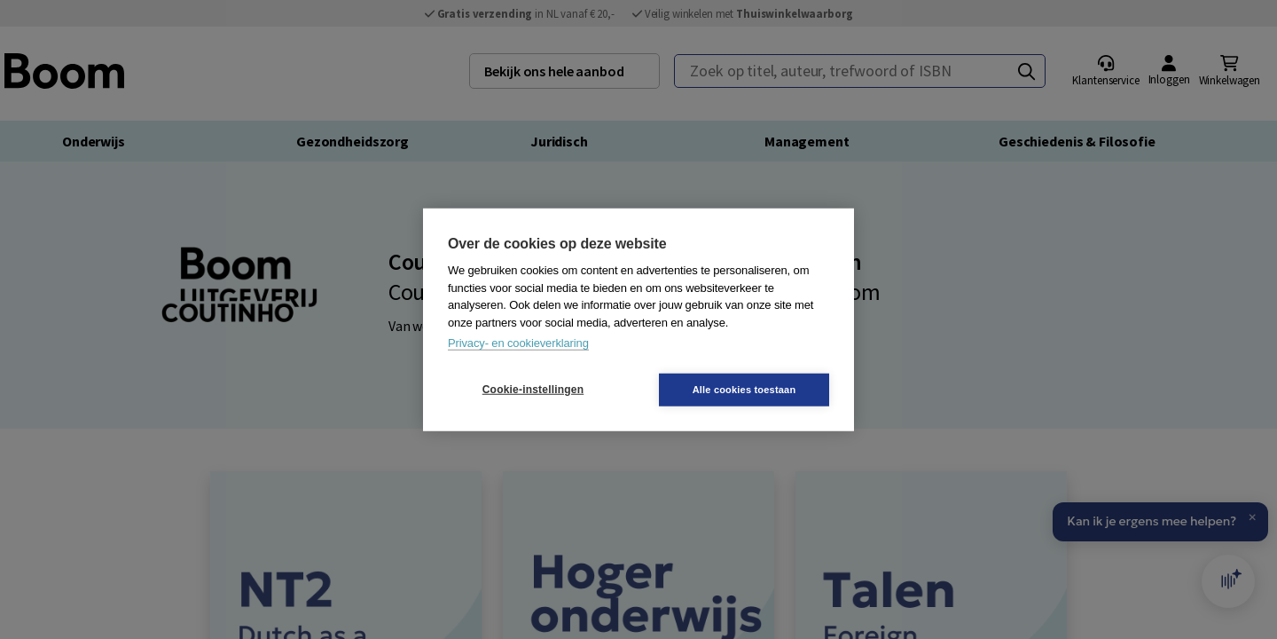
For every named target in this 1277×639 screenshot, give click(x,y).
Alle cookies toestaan (744, 388)
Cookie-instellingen (533, 389)
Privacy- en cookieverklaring (518, 343)
